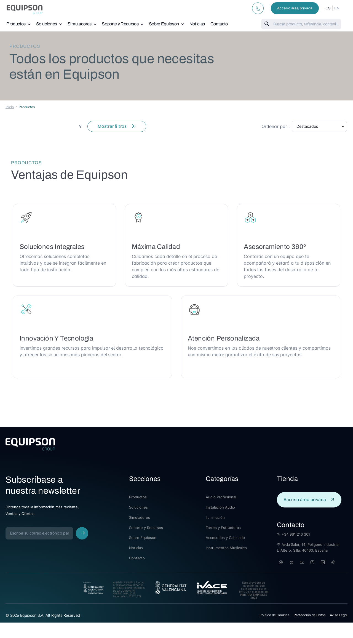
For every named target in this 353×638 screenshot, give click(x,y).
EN (337, 8)
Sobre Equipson (164, 24)
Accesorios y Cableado (225, 537)
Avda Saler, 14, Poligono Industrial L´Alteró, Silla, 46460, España (308, 547)
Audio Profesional (221, 497)
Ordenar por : (275, 126)
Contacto (219, 24)
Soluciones (46, 24)
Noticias (197, 24)
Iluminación (215, 517)
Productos (16, 24)
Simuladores (80, 24)
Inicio (10, 107)
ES (328, 8)
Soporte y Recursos (120, 24)
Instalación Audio (220, 507)
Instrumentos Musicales (226, 548)
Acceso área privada (294, 8)
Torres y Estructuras (223, 527)
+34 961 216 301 (293, 534)
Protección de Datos (309, 615)
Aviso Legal (338, 615)
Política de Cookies (274, 615)
